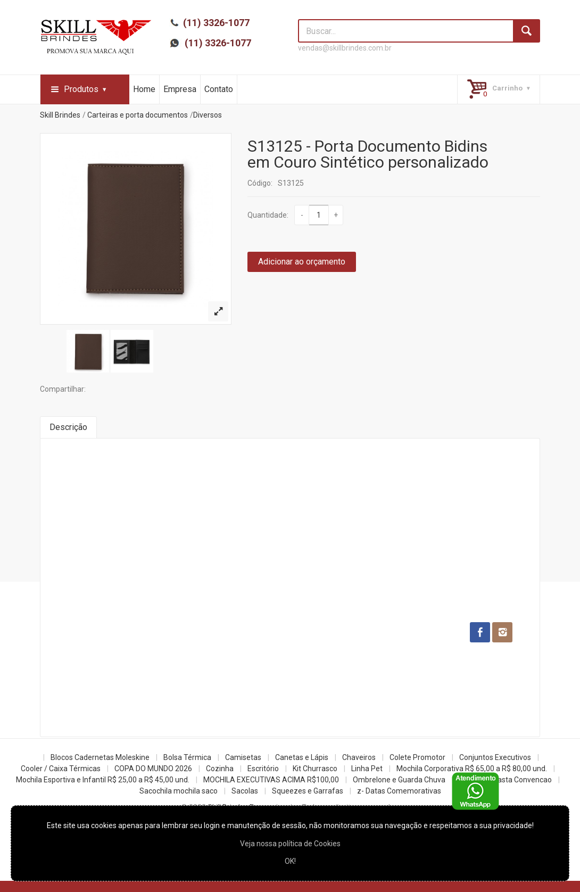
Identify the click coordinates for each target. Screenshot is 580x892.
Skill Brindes (60, 115)
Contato (218, 89)
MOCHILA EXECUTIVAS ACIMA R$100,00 (271, 779)
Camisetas (243, 757)
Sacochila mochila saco (178, 791)
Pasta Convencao (522, 779)
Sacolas (244, 791)
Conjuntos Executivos (495, 757)
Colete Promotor (417, 757)
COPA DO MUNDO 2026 (153, 768)
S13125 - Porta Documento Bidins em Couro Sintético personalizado (367, 154)
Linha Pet (367, 768)
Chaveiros (359, 757)
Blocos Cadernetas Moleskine (100, 757)
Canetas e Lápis (301, 757)
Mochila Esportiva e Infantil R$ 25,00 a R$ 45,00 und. (102, 779)
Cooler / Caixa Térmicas (61, 768)
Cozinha (220, 768)
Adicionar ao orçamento (301, 262)
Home (144, 89)
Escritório (263, 768)
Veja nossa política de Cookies (290, 843)
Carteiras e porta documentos (137, 115)
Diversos (207, 115)
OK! (290, 861)
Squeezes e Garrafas (307, 791)
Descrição (68, 427)
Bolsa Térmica (187, 757)
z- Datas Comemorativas (399, 791)
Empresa (179, 89)
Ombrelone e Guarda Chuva (399, 779)
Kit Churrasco (315, 768)
